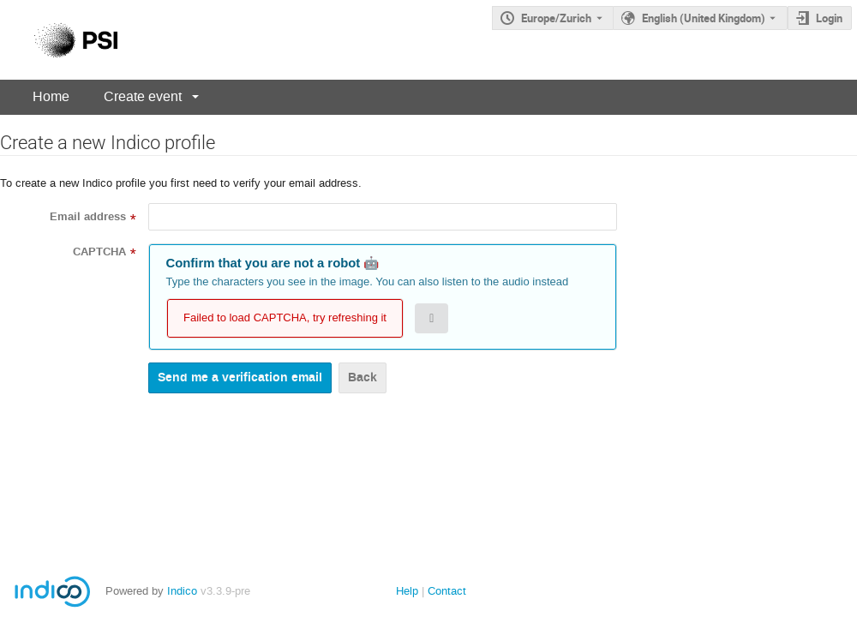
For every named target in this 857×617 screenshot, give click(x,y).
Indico (182, 591)
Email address (88, 217)
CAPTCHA (99, 252)
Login (829, 18)
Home (51, 96)
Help (407, 591)
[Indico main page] (58, 40)
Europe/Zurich (556, 18)
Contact (447, 591)
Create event (143, 96)
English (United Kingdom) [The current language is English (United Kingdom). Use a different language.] (703, 18)
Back (362, 377)
